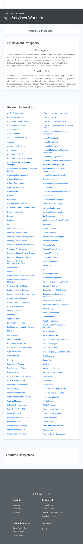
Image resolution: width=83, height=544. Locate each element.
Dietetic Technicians (15, 311)
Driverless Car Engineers (16, 323)
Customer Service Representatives (21, 294)
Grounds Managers (14, 401)
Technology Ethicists (51, 397)
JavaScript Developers (51, 179)
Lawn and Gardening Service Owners (57, 192)
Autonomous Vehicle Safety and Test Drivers (22, 170)
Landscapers (48, 187)
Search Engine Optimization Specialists (54, 326)
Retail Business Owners (52, 300)
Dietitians (11, 315)
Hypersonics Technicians (17, 434)
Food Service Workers (15, 364)
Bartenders (11, 200)
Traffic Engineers (49, 405)
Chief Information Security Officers (21, 237)
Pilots (45, 270)
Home (6, 13)
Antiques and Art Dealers (17, 138)
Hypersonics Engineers (16, 430)
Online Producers (49, 233)
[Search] (78, 4)
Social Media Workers (51, 335)
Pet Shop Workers (50, 261)
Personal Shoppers (50, 253)
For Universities (48, 509)
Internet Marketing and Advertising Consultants (56, 151)
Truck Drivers (48, 422)
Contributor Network (50, 516)
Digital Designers (13, 319)
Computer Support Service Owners (21, 253)
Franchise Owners (14, 372)
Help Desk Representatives (17, 405)
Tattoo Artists (48, 376)
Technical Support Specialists (54, 389)
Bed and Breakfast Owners (17, 204)
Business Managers (15, 212)
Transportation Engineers (53, 409)
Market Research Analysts (53, 204)
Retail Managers (49, 309)
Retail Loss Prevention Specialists (56, 304)
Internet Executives (50, 146)
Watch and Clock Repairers (53, 426)
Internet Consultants (51, 138)
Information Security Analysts (54, 121)
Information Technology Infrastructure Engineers (58, 126)
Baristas (10, 195)
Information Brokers (50, 117)
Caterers (10, 224)
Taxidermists (48, 385)
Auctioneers (12, 150)
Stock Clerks (47, 364)
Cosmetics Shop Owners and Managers (18, 281)
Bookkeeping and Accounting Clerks (21, 208)
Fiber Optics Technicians (16, 344)
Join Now (16, 512)
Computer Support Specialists (19, 257)
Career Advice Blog (20, 528)
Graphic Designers (14, 389)
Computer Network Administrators (20, 245)
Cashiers (10, 220)
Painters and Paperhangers (53, 237)
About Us (16, 505)
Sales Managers (49, 317)
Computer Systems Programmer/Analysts (16, 262)
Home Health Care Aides (16, 409)
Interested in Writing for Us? (52, 512)
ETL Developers (13, 331)
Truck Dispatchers (50, 418)
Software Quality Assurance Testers (57, 352)
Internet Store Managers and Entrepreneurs (54, 170)
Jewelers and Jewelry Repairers (55, 183)
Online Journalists (50, 228)
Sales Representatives (51, 321)
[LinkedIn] (47, 529)
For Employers (47, 505)
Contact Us (17, 509)
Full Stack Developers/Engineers (20, 376)
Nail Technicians (49, 216)
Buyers (10, 216)
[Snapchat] (64, 529)
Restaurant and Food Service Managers (54, 295)
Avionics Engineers (14, 179)
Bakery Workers (13, 191)
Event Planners (13, 335)
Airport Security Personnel (17, 121)
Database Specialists (15, 306)
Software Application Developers (56, 340)
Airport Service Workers (16, 126)
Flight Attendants (14, 352)
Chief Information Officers (17, 232)
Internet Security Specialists (54, 165)
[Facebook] (43, 529)
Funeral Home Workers (16, 380)
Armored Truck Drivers (16, 146)
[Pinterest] (60, 529)
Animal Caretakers (14, 130)
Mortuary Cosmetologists (53, 212)
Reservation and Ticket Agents (55, 290)
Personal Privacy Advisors (53, 249)
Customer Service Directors (18, 290)
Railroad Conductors (51, 286)
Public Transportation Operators (55, 282)
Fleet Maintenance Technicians (19, 348)
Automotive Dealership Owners (19, 158)
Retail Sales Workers (51, 313)
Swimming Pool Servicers (53, 372)
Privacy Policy (18, 532)
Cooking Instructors (14, 267)
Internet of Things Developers (54, 157)
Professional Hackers (51, 274)
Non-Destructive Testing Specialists (56, 220)
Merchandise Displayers (52, 208)
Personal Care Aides (51, 241)
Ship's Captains (49, 331)
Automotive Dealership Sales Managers (18, 163)
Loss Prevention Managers (53, 200)
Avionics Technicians (15, 183)
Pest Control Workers (51, 257)
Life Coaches (48, 196)
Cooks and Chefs (14, 272)
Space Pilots (47, 360)
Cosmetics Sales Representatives (20, 276)
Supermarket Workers (51, 368)
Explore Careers (17, 13)
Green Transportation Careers (19, 397)
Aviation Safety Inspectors (17, 175)
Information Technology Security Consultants (55, 133)
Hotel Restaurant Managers (18, 417)
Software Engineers (50, 348)
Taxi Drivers (47, 381)
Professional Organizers (52, 278)
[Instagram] (55, 529)
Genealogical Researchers (17, 385)
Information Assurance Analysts (55, 113)
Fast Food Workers (14, 339)
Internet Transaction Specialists (55, 175)
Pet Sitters (47, 265)
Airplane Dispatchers (15, 117)
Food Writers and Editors (16, 368)
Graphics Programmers (16, 393)
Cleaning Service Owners (17, 241)
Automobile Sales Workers (17, 154)
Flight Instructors (13, 356)
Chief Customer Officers (16, 228)
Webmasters (48, 430)
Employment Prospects (41, 30)
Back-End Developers (15, 187)
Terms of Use (18, 536)
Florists (10, 360)
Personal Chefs (49, 245)
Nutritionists (47, 224)
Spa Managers (48, 356)
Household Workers (14, 422)
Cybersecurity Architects (17, 298)
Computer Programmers (17, 249)
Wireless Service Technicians (54, 434)
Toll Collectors (48, 401)
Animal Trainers (13, 134)
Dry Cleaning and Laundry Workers (20, 327)
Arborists (10, 142)
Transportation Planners (52, 413)
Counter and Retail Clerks (17, 286)
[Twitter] (51, 529)
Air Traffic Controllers (15, 113)
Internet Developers (50, 142)
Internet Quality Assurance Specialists (57, 161)
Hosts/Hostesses (14, 413)
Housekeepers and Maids (17, 426)
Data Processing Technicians (18, 302)
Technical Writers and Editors (54, 393)
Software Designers (50, 344)
